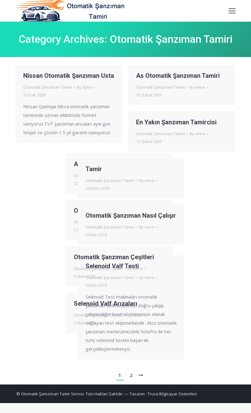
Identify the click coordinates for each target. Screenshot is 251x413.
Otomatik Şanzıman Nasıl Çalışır (96, 216)
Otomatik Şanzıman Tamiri (47, 87)
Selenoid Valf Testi (77, 269)
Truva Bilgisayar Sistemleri (172, 394)
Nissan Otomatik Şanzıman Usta (68, 75)
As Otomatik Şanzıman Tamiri (178, 75)
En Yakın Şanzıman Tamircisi (176, 122)
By (84, 87)
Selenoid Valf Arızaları (140, 306)
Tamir (59, 169)
